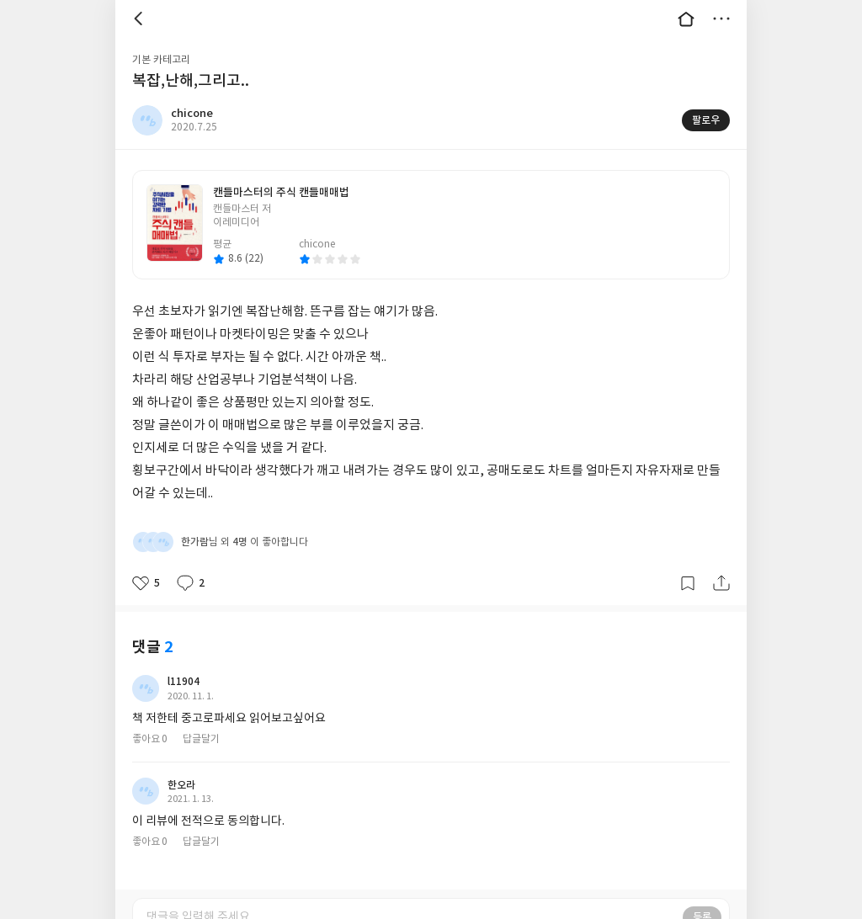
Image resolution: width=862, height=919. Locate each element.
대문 (686, 18)
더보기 (721, 18)
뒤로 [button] (140, 18)
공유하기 (721, 583)
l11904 (184, 682)
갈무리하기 (687, 583)
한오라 (181, 785)
